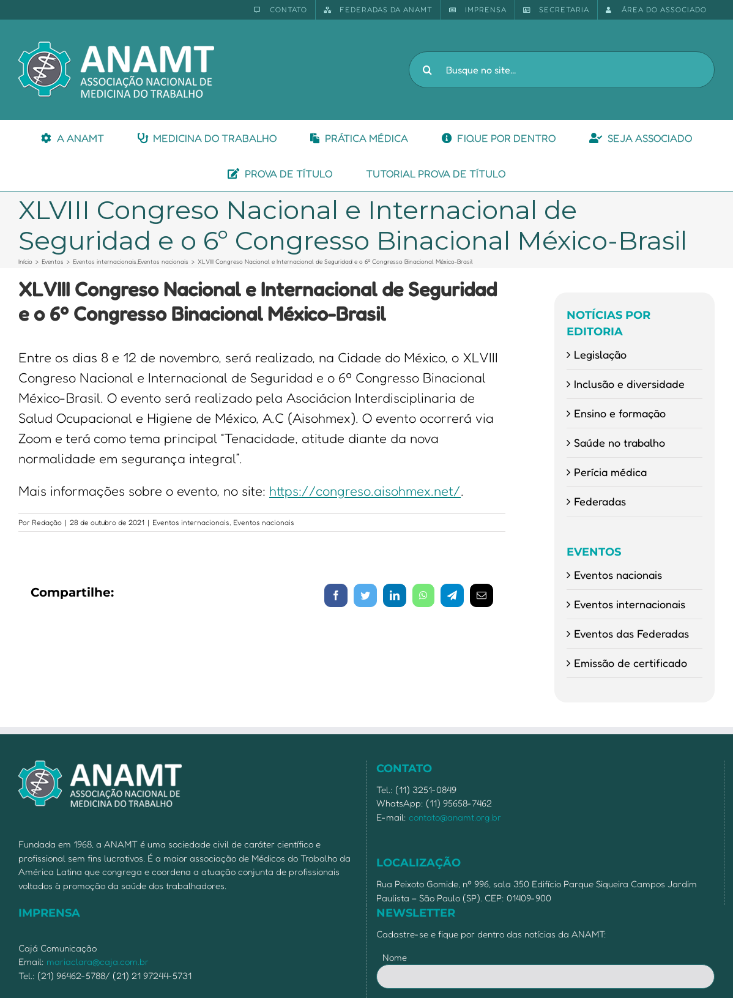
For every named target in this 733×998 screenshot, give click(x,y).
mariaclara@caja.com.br (98, 961)
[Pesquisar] (427, 69)
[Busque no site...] (562, 69)
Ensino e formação (620, 413)
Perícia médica (610, 472)
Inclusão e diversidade (629, 383)
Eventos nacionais (263, 522)
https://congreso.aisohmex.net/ (365, 491)
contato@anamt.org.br (455, 817)
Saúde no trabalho (619, 442)
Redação (47, 522)
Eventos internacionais (190, 522)
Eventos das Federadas (631, 633)
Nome (394, 957)
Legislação (600, 354)
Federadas (600, 501)
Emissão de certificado (630, 662)
